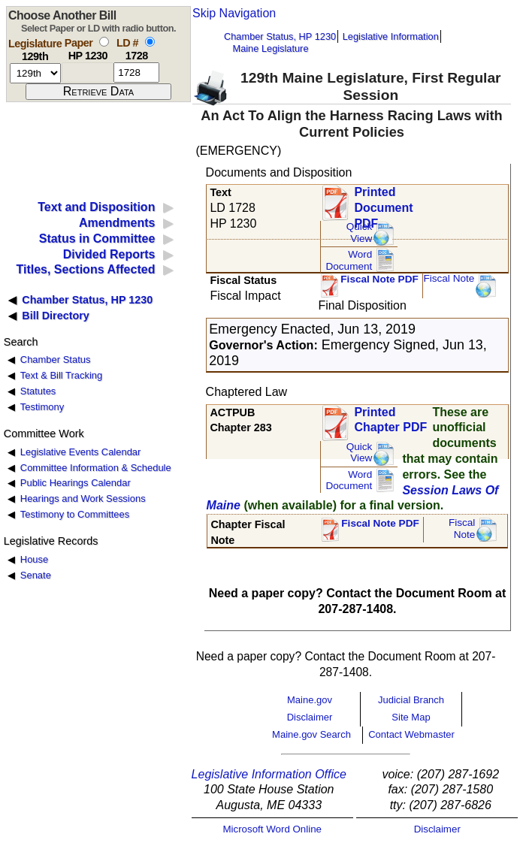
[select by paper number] (104, 42)
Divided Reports (109, 254)
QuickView (359, 232)
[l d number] (136, 72)
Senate (35, 575)
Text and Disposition (96, 207)
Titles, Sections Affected (85, 269)
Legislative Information (391, 36)
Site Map (410, 717)
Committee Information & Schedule (95, 467)
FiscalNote (462, 528)
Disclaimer (310, 717)
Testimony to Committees (74, 514)
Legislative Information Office (269, 774)
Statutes (38, 391)
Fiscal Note (448, 278)
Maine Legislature (270, 48)
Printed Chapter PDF (390, 420)
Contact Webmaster (411, 734)
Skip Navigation (234, 13)
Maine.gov (309, 699)
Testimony (42, 406)
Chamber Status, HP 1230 (280, 36)
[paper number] (87, 72)
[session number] (35, 73)
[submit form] (98, 91)
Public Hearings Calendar (75, 482)
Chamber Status (55, 359)
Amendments (117, 222)
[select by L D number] (150, 42)
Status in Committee (97, 238)
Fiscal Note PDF (379, 279)
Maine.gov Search (311, 734)
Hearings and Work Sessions (83, 498)
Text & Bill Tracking (61, 375)
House (34, 559)
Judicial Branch (411, 699)
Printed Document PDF (383, 203)
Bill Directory (55, 316)
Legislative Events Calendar (80, 452)
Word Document (348, 260)
